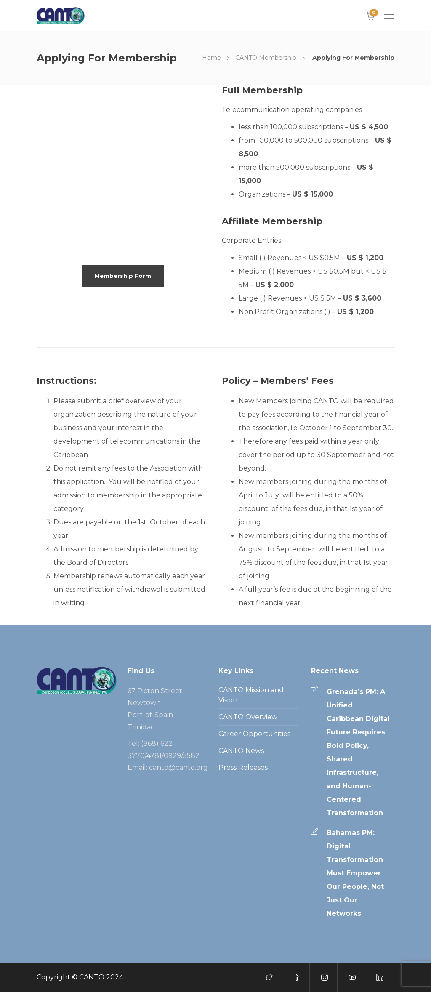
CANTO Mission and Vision (251, 695)
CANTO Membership (265, 57)
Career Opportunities (254, 734)
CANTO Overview (247, 717)
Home (211, 57)
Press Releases (243, 767)
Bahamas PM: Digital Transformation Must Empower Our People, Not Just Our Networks (355, 873)
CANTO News (241, 751)
